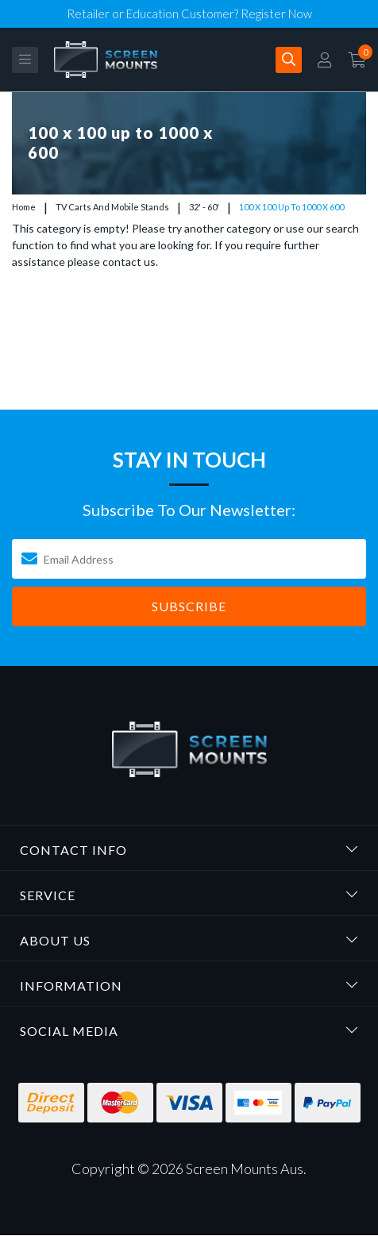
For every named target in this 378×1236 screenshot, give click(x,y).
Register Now (276, 13)
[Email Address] (189, 559)
